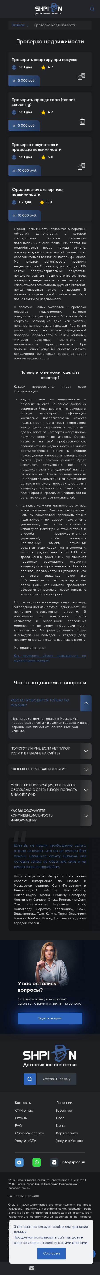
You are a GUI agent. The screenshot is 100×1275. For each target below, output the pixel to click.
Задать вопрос (50, 1018)
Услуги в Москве (69, 1141)
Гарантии (64, 1111)
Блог (60, 1118)
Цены (60, 1126)
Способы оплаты (29, 1133)
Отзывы (21, 1118)
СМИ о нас (24, 1111)
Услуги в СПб (25, 1141)
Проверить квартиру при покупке (44, 60)
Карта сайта (67, 1133)
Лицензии (64, 1103)
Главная (18, 25)
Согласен (51, 1253)
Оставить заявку (56, 1079)
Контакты (23, 1103)
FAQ (18, 1126)
